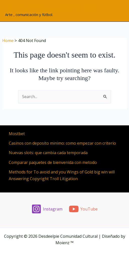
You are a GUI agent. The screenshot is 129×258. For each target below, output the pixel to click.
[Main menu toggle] (118, 11)
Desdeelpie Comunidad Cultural (50, 8)
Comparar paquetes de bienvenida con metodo (53, 162)
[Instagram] (47, 209)
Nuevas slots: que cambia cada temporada (48, 152)
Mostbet (17, 133)
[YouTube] (83, 209)
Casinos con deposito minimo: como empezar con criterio (62, 143)
